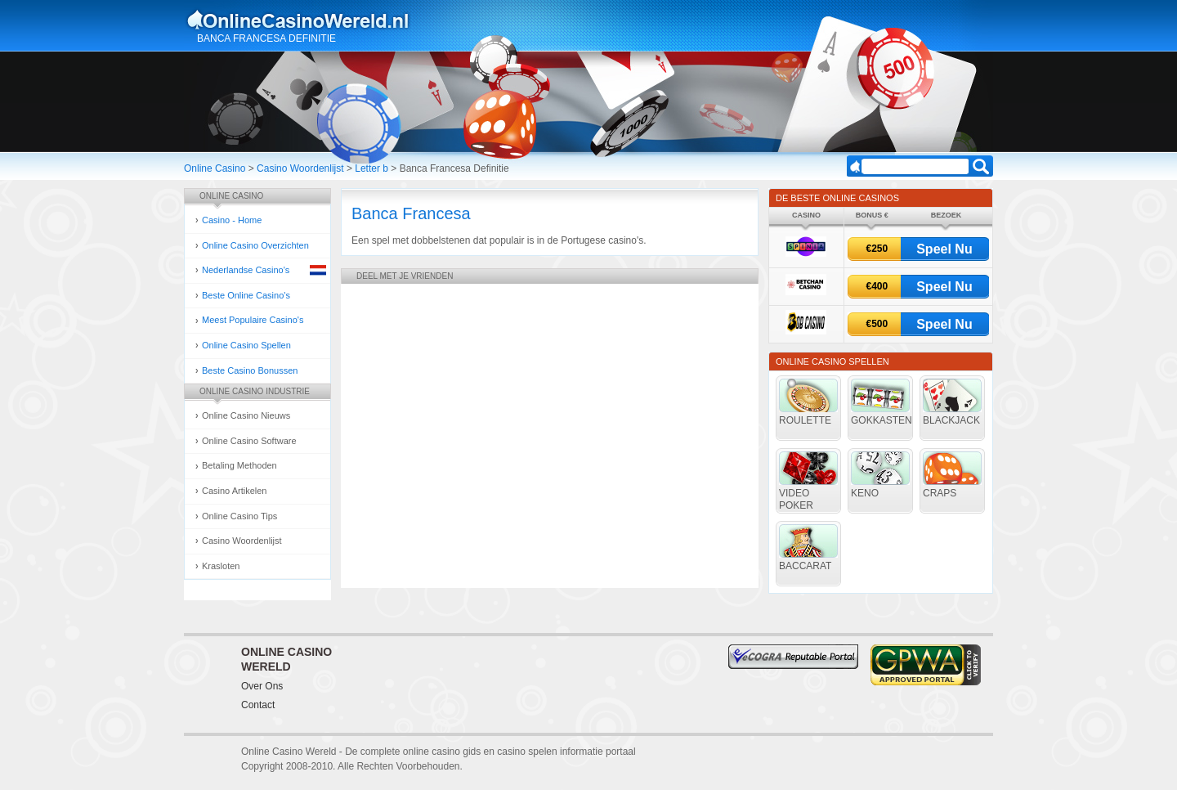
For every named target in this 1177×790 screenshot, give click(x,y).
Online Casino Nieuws (246, 415)
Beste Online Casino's (246, 295)
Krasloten (220, 566)
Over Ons (262, 686)
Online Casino (214, 168)
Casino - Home (232, 220)
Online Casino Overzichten (255, 245)
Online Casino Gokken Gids (305, 20)
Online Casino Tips (239, 516)
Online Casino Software (249, 441)
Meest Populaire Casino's (252, 320)
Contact (258, 705)
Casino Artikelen (234, 491)
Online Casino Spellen (246, 345)
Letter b (371, 168)
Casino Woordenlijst (300, 168)
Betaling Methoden (239, 465)
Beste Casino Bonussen (250, 370)
